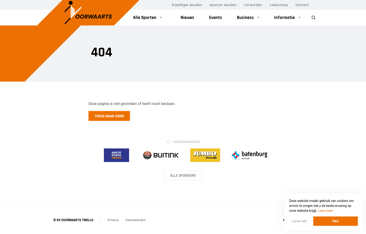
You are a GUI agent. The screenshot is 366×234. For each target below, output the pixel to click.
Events (215, 18)
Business (245, 18)
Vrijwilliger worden (187, 5)
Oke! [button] (335, 221)
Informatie (284, 18)
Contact (302, 5)
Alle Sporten (144, 18)
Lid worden (253, 5)
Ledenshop (279, 5)
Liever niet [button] (299, 221)
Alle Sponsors (183, 175)
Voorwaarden (136, 220)
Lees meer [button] (325, 210)
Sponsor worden (222, 5)
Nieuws (187, 18)
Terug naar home (109, 116)
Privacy (113, 220)
